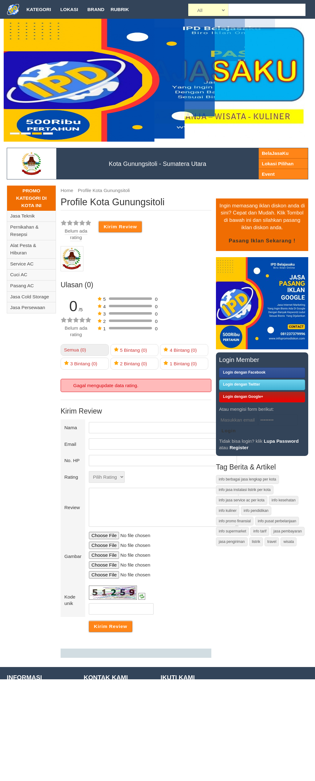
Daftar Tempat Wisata (29, 738)
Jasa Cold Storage (29, 296)
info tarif (259, 531)
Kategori (38, 9)
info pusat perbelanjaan (277, 521)
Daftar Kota (19, 766)
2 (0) (130, 363)
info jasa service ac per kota (242, 500)
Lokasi (69, 9)
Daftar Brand (20, 747)
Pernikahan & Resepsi (24, 230)
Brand (95, 9)
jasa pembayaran (287, 531)
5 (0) (130, 350)
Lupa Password (281, 441)
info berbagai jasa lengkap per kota (247, 479)
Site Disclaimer (22, 719)
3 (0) (80, 363)
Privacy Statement (26, 729)
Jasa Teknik (22, 215)
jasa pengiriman (232, 542)
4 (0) (180, 350)
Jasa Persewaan (27, 307)
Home (67, 190)
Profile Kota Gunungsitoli (104, 190)
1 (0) (180, 363)
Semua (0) (75, 349)
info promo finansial (235, 521)
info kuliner (228, 510)
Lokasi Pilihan (277, 163)
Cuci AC (18, 274)
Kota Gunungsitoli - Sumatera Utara (157, 163)
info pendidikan (256, 510)
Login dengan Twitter (241, 384)
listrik (256, 542)
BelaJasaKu (275, 153)
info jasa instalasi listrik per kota (245, 490)
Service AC (22, 263)
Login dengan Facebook (244, 372)
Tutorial (14, 700)
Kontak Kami (20, 776)
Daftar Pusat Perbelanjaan (34, 757)
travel (271, 542)
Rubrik (119, 9)
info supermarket (232, 531)
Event (268, 174)
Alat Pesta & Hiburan (23, 249)
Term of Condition (25, 709)
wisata (288, 542)
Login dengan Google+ (243, 396)
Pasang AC (22, 285)
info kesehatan (284, 500)
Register (238, 447)
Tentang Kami (21, 691)
